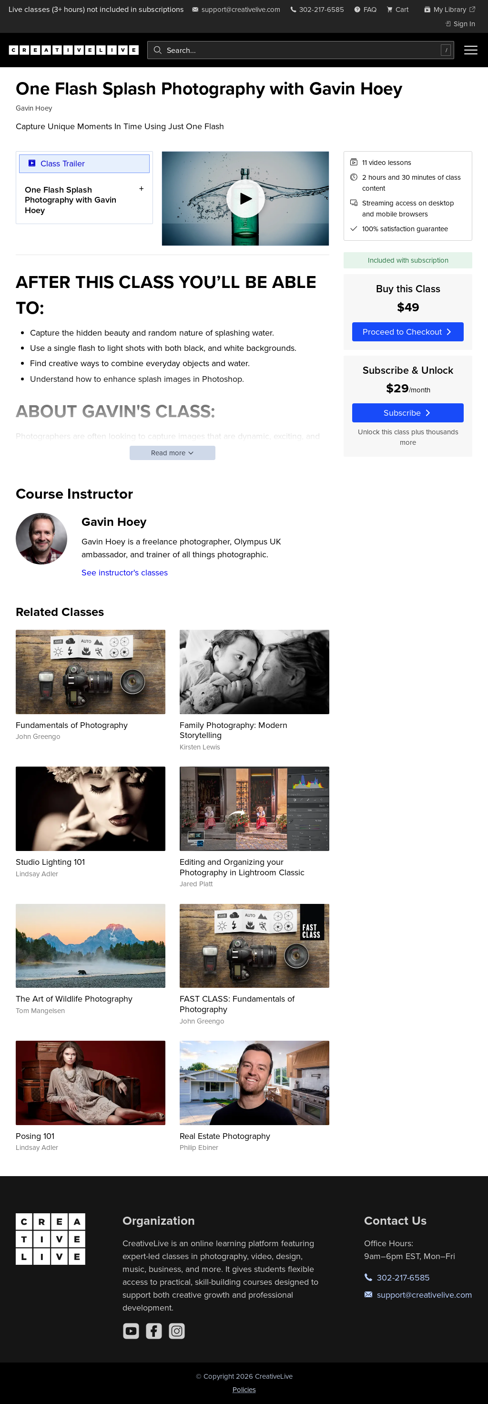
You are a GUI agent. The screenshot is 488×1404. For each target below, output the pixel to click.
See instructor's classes (124, 572)
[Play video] (245, 199)
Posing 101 (35, 1136)
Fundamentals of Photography (72, 725)
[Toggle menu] (470, 50)
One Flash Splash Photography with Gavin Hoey (70, 200)
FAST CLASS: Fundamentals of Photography (237, 1004)
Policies (244, 1389)
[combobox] (301, 50)
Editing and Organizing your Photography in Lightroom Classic (242, 867)
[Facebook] (154, 1331)
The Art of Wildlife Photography (74, 998)
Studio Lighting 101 (50, 862)
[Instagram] (176, 1331)
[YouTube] (131, 1331)
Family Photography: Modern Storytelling (233, 730)
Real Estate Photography (225, 1136)
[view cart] (400, 9)
